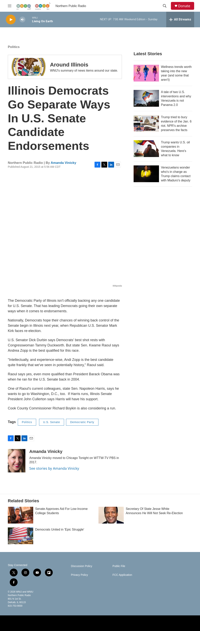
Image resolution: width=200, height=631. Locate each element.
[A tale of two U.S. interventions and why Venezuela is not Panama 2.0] (146, 98)
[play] (11, 19)
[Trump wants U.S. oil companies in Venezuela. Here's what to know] (146, 148)
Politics (14, 47)
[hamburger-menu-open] (9, 6)
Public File (118, 566)
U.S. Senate (51, 422)
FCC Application (122, 574)
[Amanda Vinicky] (16, 460)
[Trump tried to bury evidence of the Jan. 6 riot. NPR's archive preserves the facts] (146, 123)
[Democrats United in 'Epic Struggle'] (20, 535)
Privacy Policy (79, 574)
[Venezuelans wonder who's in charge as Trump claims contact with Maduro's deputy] (146, 173)
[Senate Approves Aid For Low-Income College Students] (20, 515)
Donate (184, 6)
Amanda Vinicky (63, 163)
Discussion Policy (81, 566)
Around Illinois (69, 65)
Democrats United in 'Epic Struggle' (59, 529)
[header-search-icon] (164, 6)
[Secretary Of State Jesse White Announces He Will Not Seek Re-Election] (111, 515)
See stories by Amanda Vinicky (54, 468)
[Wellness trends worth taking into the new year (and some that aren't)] (146, 73)
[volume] (22, 19)
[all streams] (180, 19)
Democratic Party (82, 422)
